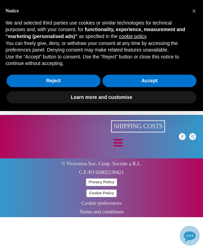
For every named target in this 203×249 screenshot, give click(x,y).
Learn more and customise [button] (101, 97)
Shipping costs (138, 126)
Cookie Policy (101, 193)
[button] (194, 11)
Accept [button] (150, 80)
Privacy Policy (102, 182)
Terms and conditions (101, 211)
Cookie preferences (101, 203)
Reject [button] (53, 80)
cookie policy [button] (132, 36)
